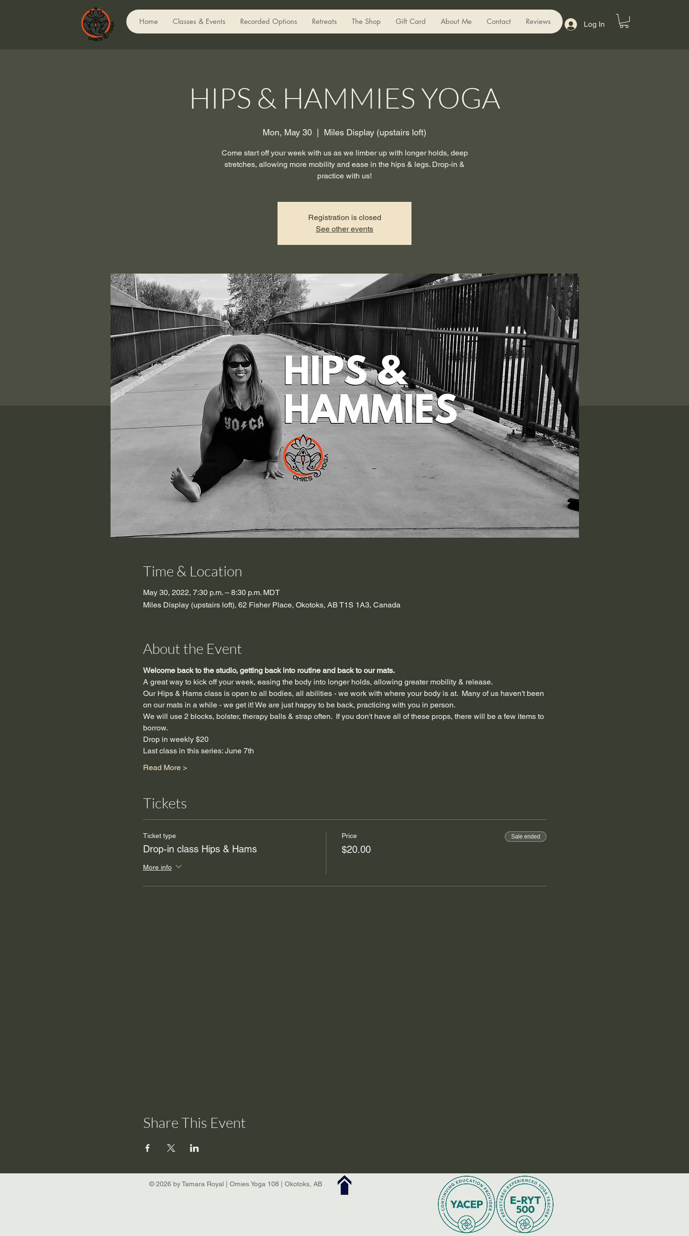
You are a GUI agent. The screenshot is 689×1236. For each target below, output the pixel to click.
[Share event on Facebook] (147, 1148)
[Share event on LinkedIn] (194, 1148)
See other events (344, 228)
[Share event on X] (171, 1148)
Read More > (165, 767)
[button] (624, 21)
